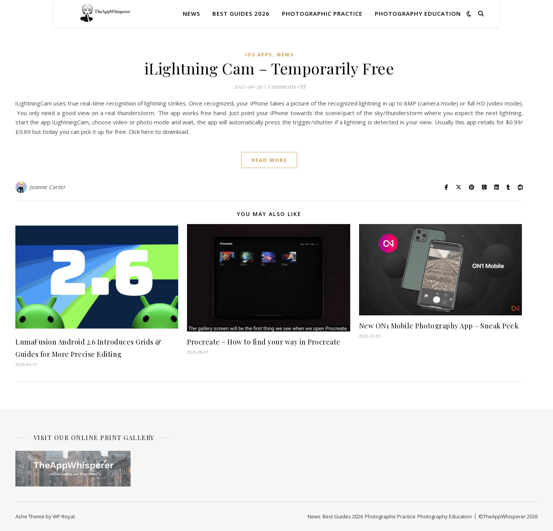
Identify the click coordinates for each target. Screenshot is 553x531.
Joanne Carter (48, 187)
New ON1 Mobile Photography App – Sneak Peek (439, 325)
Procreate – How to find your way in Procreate (264, 341)
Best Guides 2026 (241, 13)
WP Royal (64, 516)
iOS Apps (258, 54)
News (191, 13)
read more (269, 160)
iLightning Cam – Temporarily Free (269, 68)
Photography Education (418, 13)
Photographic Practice (322, 13)
